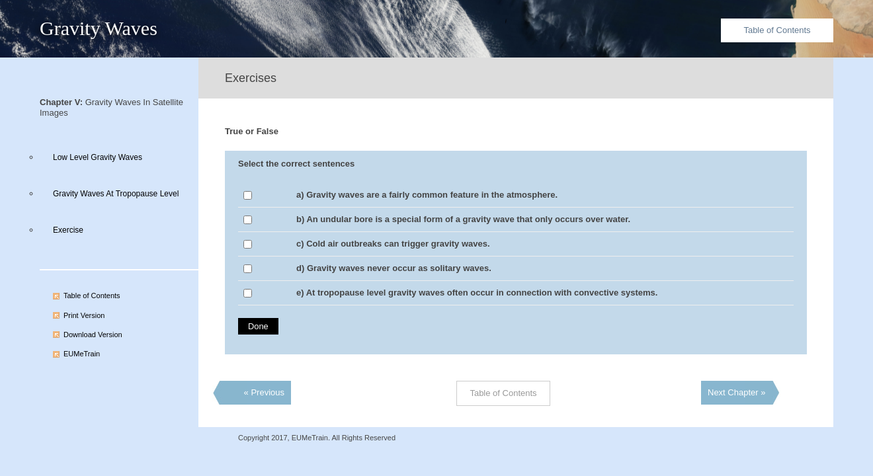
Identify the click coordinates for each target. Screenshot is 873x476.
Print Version (83, 315)
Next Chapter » (736, 392)
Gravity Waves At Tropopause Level (116, 193)
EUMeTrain (81, 354)
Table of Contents (776, 30)
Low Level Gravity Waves (97, 157)
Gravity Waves (98, 28)
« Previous (264, 392)
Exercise (68, 230)
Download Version (92, 334)
